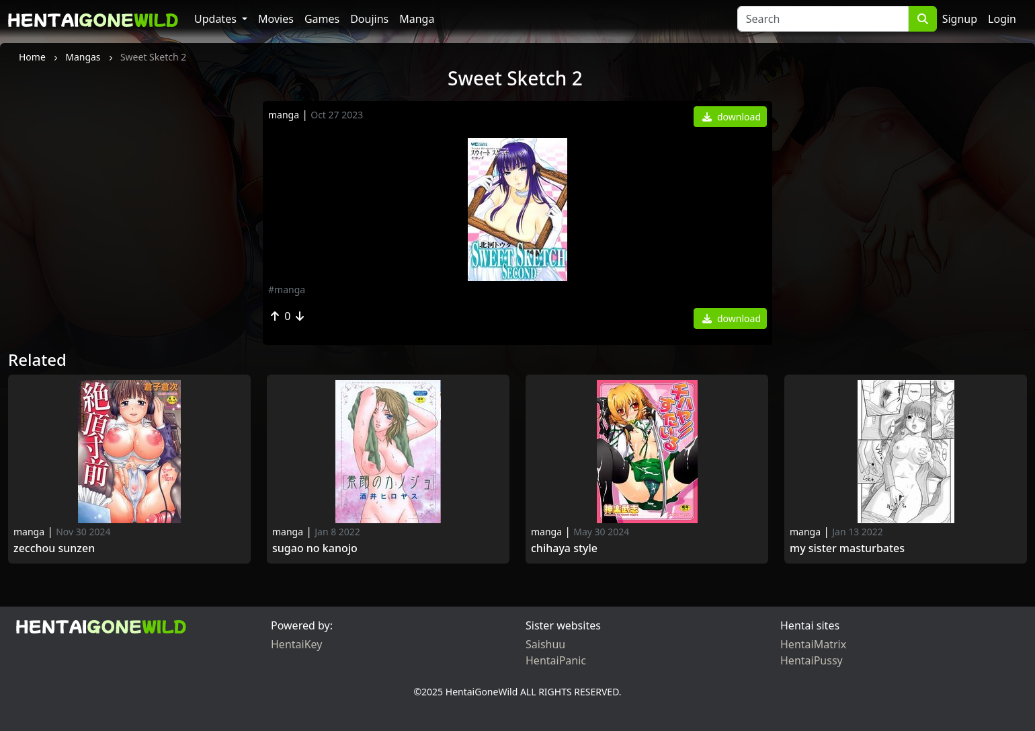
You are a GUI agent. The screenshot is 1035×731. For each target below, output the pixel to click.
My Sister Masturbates (847, 548)
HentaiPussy (811, 660)
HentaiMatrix (813, 644)
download (731, 116)
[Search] (823, 19)
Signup (959, 18)
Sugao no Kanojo (315, 548)
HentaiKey (296, 644)
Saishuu (545, 644)
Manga (416, 18)
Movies (276, 18)
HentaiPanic (556, 660)
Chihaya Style (564, 548)
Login (1002, 18)
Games (321, 18)
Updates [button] (216, 18)
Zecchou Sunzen (54, 548)
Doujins (369, 18)
